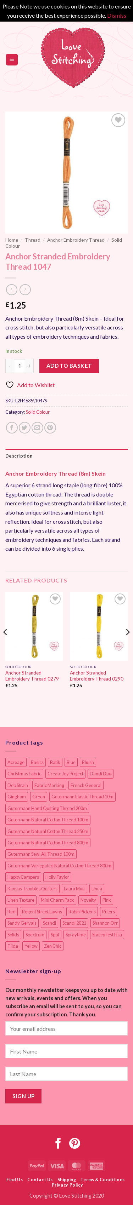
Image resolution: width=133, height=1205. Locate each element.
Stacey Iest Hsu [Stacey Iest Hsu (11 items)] (107, 934)
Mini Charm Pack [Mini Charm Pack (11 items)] (57, 900)
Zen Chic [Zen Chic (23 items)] (52, 946)
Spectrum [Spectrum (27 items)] (35, 934)
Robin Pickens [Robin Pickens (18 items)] (82, 911)
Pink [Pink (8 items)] (106, 900)
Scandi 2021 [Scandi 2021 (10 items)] (74, 923)
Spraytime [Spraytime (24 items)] (76, 934)
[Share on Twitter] (25, 428)
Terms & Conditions (103, 1179)
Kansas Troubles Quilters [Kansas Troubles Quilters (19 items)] (32, 888)
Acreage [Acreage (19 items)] (15, 762)
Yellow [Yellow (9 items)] (31, 946)
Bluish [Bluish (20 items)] (88, 762)
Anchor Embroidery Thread (76, 240)
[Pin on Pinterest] (50, 428)
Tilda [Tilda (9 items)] (12, 946)
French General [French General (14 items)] (86, 785)
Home (11, 240)
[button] (12, 59)
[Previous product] (25, 289)
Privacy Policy (67, 1185)
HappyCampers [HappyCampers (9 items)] (23, 877)
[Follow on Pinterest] (74, 1144)
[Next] (127, 646)
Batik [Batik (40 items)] (55, 762)
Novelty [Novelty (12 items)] (88, 900)
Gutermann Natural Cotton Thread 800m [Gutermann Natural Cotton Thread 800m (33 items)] (47, 842)
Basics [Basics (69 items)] (37, 762)
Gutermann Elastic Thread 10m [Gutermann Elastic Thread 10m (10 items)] (82, 796)
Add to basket (69, 365)
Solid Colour (38, 412)
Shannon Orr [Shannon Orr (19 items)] (105, 923)
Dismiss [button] (116, 15)
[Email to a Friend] (37, 428)
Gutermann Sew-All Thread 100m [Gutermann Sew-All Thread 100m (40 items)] (40, 854)
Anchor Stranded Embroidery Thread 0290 (96, 676)
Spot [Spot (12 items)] (55, 934)
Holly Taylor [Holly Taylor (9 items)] (57, 877)
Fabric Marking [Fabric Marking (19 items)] (49, 785)
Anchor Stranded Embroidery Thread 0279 (32, 676)
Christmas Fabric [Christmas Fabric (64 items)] (24, 773)
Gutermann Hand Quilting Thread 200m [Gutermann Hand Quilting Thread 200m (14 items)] (47, 808)
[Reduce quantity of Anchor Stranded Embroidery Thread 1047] (9, 366)
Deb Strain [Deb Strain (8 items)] (17, 785)
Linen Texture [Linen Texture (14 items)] (20, 900)
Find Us (14, 1179)
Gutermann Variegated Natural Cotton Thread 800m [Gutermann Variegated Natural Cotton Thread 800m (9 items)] (59, 865)
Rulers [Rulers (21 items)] (108, 911)
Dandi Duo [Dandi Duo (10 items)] (100, 773)
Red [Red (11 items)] (11, 911)
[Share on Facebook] (12, 428)
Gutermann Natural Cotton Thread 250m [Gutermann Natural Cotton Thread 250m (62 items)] (47, 831)
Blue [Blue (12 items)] (71, 762)
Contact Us (40, 1179)
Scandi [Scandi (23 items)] (49, 923)
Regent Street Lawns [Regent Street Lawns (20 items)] (42, 911)
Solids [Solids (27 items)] (13, 934)
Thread (32, 240)
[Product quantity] (19, 366)
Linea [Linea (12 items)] (97, 888)
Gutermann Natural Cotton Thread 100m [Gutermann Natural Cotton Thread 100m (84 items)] (47, 819)
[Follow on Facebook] (58, 1144)
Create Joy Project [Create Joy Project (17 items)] (65, 773)
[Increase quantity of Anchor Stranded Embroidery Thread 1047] (29, 366)
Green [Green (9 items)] (38, 796)
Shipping (66, 1179)
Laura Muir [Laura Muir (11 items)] (74, 888)
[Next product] (11, 289)
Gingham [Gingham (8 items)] (16, 796)
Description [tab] (18, 456)
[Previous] (5, 646)
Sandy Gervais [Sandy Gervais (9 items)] (22, 923)
